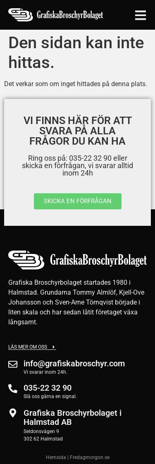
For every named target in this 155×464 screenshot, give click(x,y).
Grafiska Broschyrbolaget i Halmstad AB (73, 417)
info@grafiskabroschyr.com (74, 363)
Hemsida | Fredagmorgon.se (78, 457)
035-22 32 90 (48, 388)
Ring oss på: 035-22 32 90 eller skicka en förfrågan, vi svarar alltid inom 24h (77, 165)
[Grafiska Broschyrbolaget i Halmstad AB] (12, 412)
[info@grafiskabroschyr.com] (12, 364)
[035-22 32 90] (12, 388)
